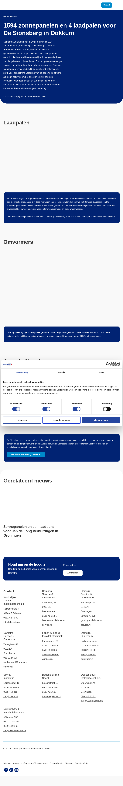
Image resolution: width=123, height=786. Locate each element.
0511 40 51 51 (49, 626)
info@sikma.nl (10, 706)
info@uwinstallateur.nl (92, 710)
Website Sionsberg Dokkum (44, 454)
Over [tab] (101, 372)
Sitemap (69, 773)
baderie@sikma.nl (51, 706)
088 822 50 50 (88, 660)
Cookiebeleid (81, 773)
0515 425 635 (49, 702)
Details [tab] (61, 372)
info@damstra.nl (11, 632)
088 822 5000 (10, 667)
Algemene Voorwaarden (35, 773)
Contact (106, 5)
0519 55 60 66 (49, 660)
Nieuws (7, 773)
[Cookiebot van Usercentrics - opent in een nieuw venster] (108, 364)
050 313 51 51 (88, 706)
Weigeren (22, 420)
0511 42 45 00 (10, 627)
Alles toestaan (101, 420)
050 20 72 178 (88, 626)
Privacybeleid (56, 773)
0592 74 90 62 (10, 736)
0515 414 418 (10, 702)
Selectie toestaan (61, 420)
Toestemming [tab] (21, 372)
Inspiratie (17, 773)
